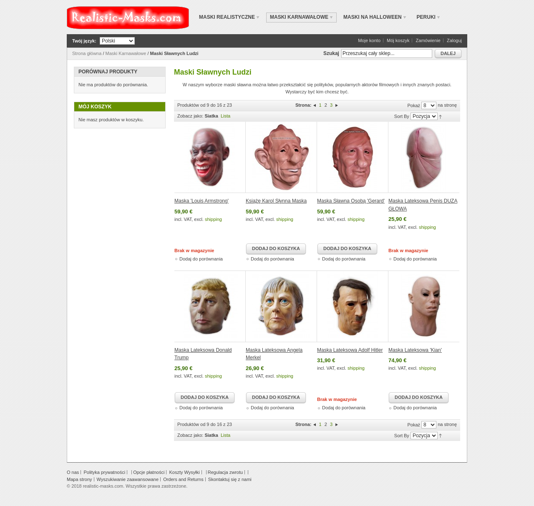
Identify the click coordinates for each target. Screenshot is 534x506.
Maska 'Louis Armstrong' (201, 201)
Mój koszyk (398, 40)
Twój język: (84, 40)
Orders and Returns (183, 479)
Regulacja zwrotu (225, 472)
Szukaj (331, 53)
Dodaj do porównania (201, 258)
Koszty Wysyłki (184, 472)
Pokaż (413, 105)
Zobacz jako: (190, 115)
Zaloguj (454, 40)
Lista (225, 115)
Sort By (401, 116)
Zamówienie (428, 40)
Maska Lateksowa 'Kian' (415, 350)
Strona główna (86, 53)
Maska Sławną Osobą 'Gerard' (351, 201)
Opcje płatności (148, 472)
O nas (73, 472)
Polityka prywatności (104, 472)
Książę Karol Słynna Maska (276, 201)
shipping (213, 219)
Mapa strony (79, 479)
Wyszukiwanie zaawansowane (128, 479)
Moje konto (369, 40)
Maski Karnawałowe (126, 53)
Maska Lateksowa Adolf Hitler (350, 350)
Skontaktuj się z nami (230, 479)
